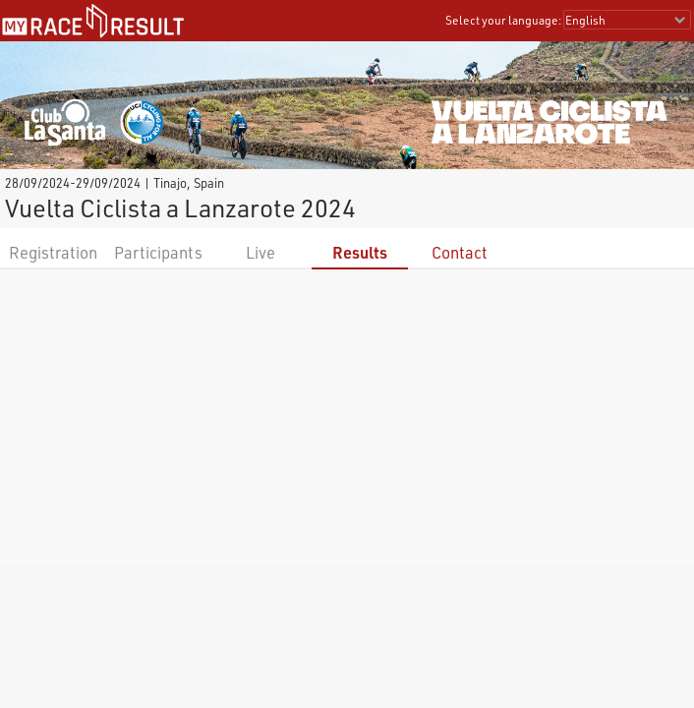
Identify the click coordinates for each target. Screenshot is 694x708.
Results (359, 252)
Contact (460, 252)
